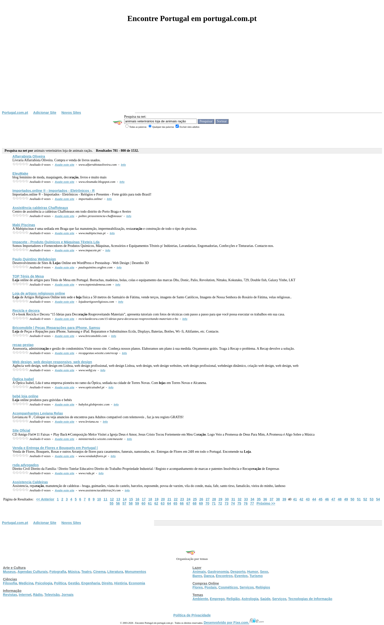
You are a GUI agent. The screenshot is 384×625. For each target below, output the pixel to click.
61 (150, 503)
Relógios (263, 587)
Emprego (217, 599)
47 (333, 499)
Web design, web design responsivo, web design (52, 362)
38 (278, 499)
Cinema (99, 572)
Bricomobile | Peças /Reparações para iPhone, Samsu (56, 328)
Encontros (224, 576)
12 (112, 499)
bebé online (25, 396)
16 (137, 499)
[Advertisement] (192, 74)
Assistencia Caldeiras (30, 482)
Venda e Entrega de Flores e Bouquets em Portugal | (55, 448)
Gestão (73, 583)
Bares (197, 576)
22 (176, 499)
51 (359, 499)
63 (163, 503)
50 (352, 499)
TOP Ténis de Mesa (28, 276)
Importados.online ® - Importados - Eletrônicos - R (53, 191)
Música (73, 572)
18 (150, 499)
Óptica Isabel (23, 379)
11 (106, 499)
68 (195, 503)
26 (201, 499)
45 (321, 499)
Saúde (265, 599)
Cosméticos (228, 587)
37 (272, 499)
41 (295, 499)
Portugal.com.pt (15, 113)
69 (201, 503)
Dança (209, 576)
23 (182, 499)
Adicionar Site (44, 113)
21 (169, 499)
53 (372, 499)
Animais (199, 572)
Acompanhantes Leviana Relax (37, 413)
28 (214, 499)
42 (301, 499)
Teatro (86, 572)
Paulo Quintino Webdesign (34, 259)
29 (220, 499)
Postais (210, 587)
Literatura (115, 572)
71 (214, 503)
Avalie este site (64, 164)
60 (143, 503)
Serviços (247, 587)
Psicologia (43, 583)
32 (240, 499)
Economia (137, 583)
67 (188, 503)
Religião (233, 599)
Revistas (10, 595)
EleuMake (20, 173)
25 (195, 499)
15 (131, 499)
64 (169, 503)
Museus (9, 572)
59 (137, 503)
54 (378, 499)
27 (208, 499)
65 (176, 503)
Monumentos (135, 572)
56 (118, 503)
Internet (25, 595)
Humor (252, 572)
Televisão (52, 595)
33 (246, 499)
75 (239, 503)
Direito (107, 583)
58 (131, 503)
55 (112, 503)
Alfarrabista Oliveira (28, 156)
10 (99, 499)
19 (156, 499)
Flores (197, 587)
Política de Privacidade (192, 615)
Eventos (241, 576)
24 (189, 499)
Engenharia (90, 583)
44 (314, 499)
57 (124, 503)
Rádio (38, 595)
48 (340, 499)
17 (144, 499)
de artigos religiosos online (38, 293)
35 (259, 499)
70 (207, 503)
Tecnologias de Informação (310, 599)
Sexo (264, 572)
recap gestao (23, 345)
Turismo (256, 576)
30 (227, 499)
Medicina (26, 583)
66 (182, 503)
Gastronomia (217, 572)
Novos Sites (71, 113)
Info (123, 164)
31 (233, 499)
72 (220, 503)
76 (246, 503)
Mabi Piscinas (23, 225)
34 (252, 499)
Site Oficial (21, 430)
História (120, 583)
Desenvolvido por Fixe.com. (234, 623)
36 (265, 499)
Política (60, 583)
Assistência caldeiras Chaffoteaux (40, 208)
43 (308, 499)
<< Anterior (45, 499)
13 (118, 499)
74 (233, 503)
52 (365, 499)
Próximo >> (266, 503)
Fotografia (57, 572)
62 (156, 503)
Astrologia (249, 599)
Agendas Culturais (32, 572)
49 (346, 499)
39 (284, 499)
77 (252, 503)
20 (163, 499)
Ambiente (200, 599)
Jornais (67, 595)
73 (226, 503)
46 (327, 499)
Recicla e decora (26, 310)
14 (125, 499)
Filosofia (10, 583)
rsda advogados (25, 465)
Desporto (237, 572)
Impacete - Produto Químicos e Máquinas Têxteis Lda (56, 242)
